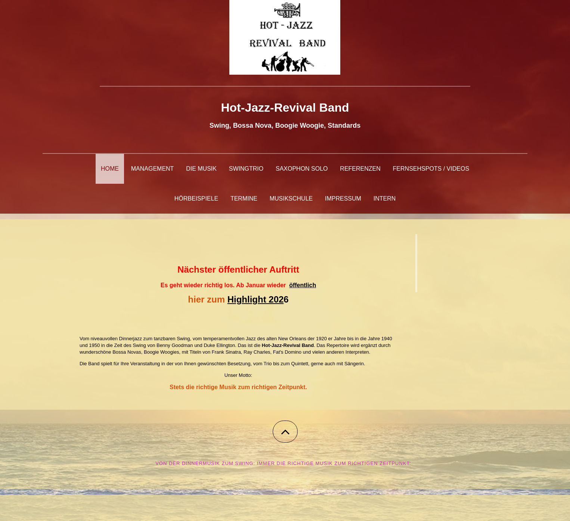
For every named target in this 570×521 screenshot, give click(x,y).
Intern (385, 198)
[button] (285, 432)
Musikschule (291, 198)
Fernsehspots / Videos (431, 168)
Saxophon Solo (302, 168)
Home (110, 168)
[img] (285, 37)
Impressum (343, 198)
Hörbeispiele (196, 198)
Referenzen (360, 168)
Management (152, 168)
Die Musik (201, 168)
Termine (243, 198)
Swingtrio (246, 168)
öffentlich (302, 285)
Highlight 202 (255, 299)
